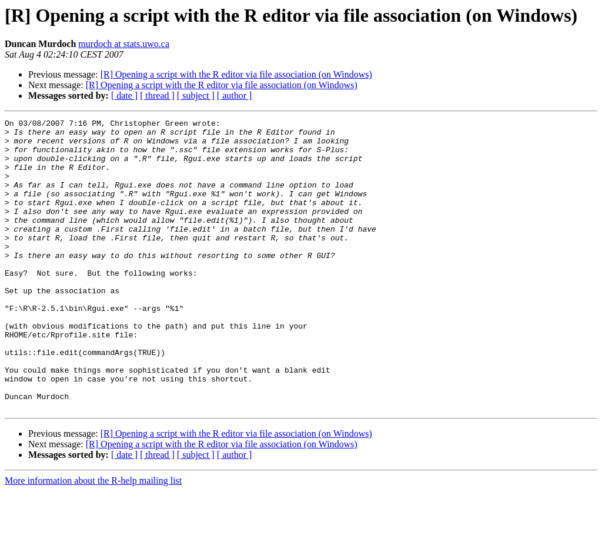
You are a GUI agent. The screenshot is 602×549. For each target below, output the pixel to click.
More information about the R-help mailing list (93, 539)
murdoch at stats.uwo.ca (123, 44)
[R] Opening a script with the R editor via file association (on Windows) (236, 74)
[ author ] (234, 96)
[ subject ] (196, 96)
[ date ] (124, 96)
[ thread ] (157, 96)
